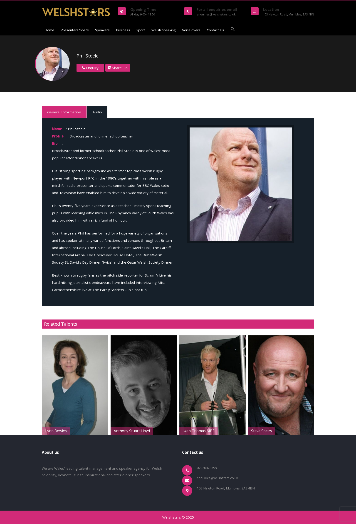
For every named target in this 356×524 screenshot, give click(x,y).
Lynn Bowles (85, 430)
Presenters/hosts (75, 30)
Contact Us (215, 30)
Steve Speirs (290, 430)
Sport (140, 30)
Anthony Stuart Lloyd (161, 430)
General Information (64, 112)
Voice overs (191, 30)
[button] (233, 29)
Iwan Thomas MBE (228, 430)
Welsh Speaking (163, 30)
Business (123, 30)
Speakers (102, 30)
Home (49, 30)
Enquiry (90, 67)
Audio (97, 112)
